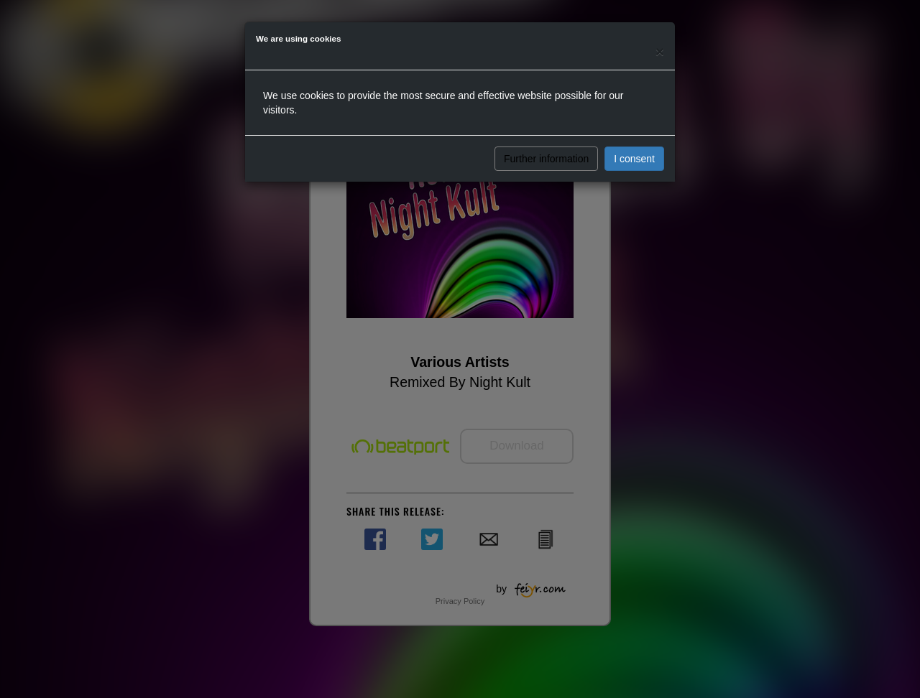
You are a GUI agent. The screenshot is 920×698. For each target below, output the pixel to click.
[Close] (660, 51)
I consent (634, 158)
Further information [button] (546, 158)
